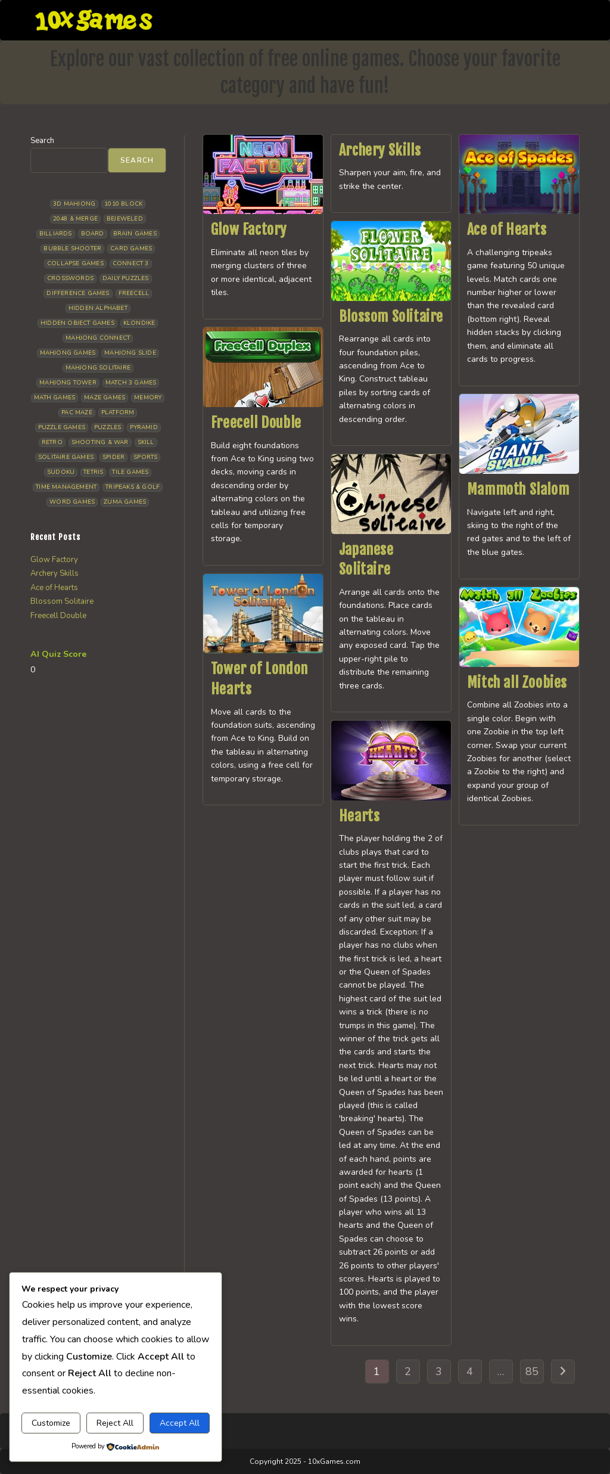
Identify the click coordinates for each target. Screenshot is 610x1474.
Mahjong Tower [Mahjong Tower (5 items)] (68, 382)
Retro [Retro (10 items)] (52, 442)
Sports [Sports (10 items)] (145, 457)
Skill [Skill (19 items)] (146, 442)
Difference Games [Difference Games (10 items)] (77, 293)
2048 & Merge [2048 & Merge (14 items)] (75, 219)
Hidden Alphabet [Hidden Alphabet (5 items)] (98, 308)
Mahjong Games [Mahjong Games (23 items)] (68, 353)
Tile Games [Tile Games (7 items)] (130, 472)
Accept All (180, 1423)
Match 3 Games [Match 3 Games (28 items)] (131, 382)
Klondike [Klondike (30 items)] (139, 323)
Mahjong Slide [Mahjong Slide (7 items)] (130, 353)
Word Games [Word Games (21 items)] (72, 502)
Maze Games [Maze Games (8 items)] (104, 397)
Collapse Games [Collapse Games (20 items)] (75, 263)
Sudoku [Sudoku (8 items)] (60, 472)
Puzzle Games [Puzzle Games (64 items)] (61, 427)
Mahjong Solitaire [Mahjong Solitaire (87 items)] (98, 368)
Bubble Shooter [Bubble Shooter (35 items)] (72, 248)
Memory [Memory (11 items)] (147, 397)
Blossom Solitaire (391, 316)
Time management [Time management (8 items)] (66, 487)
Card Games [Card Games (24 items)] (131, 248)
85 (532, 1371)
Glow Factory (249, 229)
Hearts (359, 816)
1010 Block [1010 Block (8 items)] (123, 204)
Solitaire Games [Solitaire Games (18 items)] (66, 457)
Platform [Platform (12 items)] (118, 412)
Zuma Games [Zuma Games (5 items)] (125, 502)
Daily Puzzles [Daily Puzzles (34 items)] (125, 278)
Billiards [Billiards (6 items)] (55, 233)
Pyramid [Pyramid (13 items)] (143, 427)
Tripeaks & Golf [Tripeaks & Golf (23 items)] (132, 487)
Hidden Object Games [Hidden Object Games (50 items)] (77, 323)
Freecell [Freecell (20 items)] (134, 293)
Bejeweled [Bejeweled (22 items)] (125, 219)
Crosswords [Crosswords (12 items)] (70, 278)
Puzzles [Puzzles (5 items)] (107, 427)
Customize (51, 1423)
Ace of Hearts (507, 229)
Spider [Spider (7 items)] (113, 457)
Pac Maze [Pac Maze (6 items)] (76, 412)
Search (42, 140)
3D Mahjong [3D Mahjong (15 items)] (74, 204)
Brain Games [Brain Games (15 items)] (135, 233)
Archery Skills (380, 150)
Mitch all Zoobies (517, 682)
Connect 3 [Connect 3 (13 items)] (131, 263)
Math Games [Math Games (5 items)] (54, 397)
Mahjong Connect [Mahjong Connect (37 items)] (98, 338)
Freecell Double (256, 423)
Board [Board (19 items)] (92, 233)
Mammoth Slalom (518, 489)
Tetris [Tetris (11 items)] (93, 472)
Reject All (115, 1423)
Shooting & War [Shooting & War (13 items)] (100, 442)
